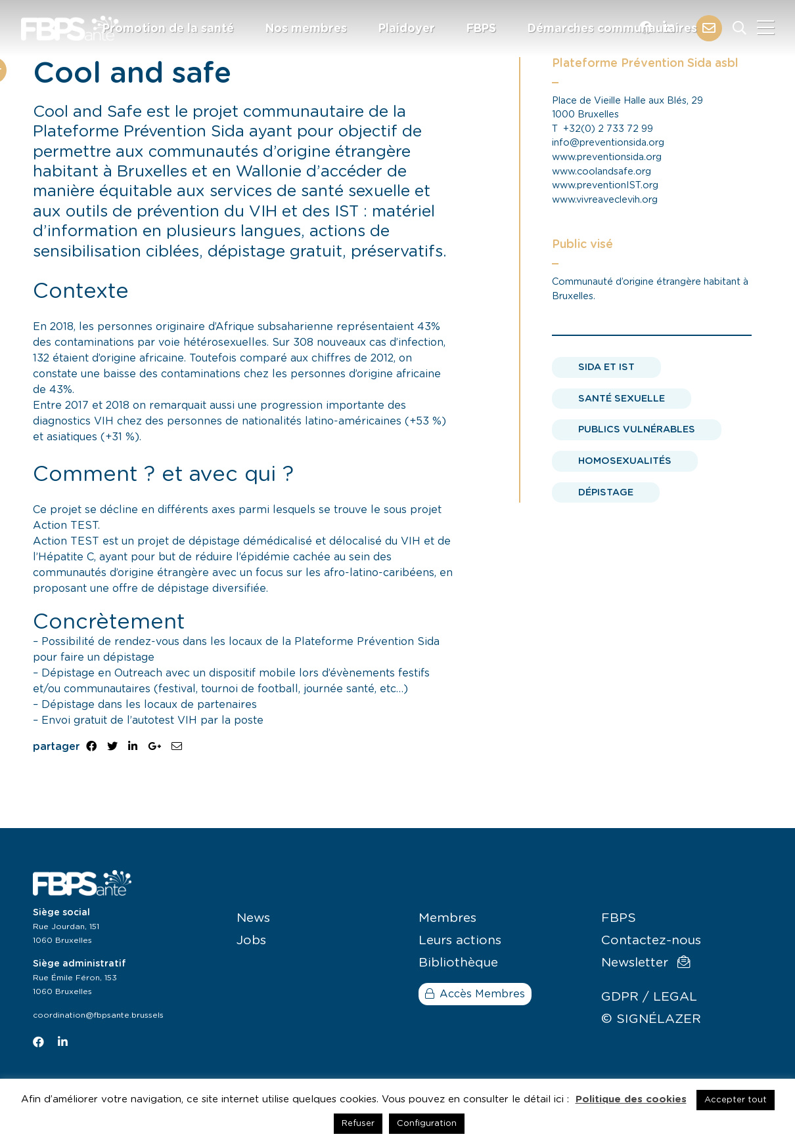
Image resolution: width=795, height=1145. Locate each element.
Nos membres (306, 29)
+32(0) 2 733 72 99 (608, 129)
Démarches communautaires (612, 29)
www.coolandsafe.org (601, 172)
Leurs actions (460, 940)
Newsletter (645, 962)
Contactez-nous (651, 940)
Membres (447, 918)
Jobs (251, 940)
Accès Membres (475, 994)
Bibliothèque (458, 963)
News (253, 918)
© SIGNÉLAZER (651, 1019)
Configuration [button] (427, 1123)
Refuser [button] (358, 1123)
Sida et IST (606, 367)
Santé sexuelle (621, 399)
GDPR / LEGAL (649, 997)
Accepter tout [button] (735, 1100)
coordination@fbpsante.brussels (98, 1015)
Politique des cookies (631, 1099)
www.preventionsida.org (607, 157)
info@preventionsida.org (608, 143)
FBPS (481, 29)
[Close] (765, 28)
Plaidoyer (406, 29)
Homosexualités (624, 461)
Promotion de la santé (168, 29)
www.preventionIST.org (605, 185)
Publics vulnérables (636, 429)
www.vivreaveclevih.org (605, 200)
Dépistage (605, 492)
